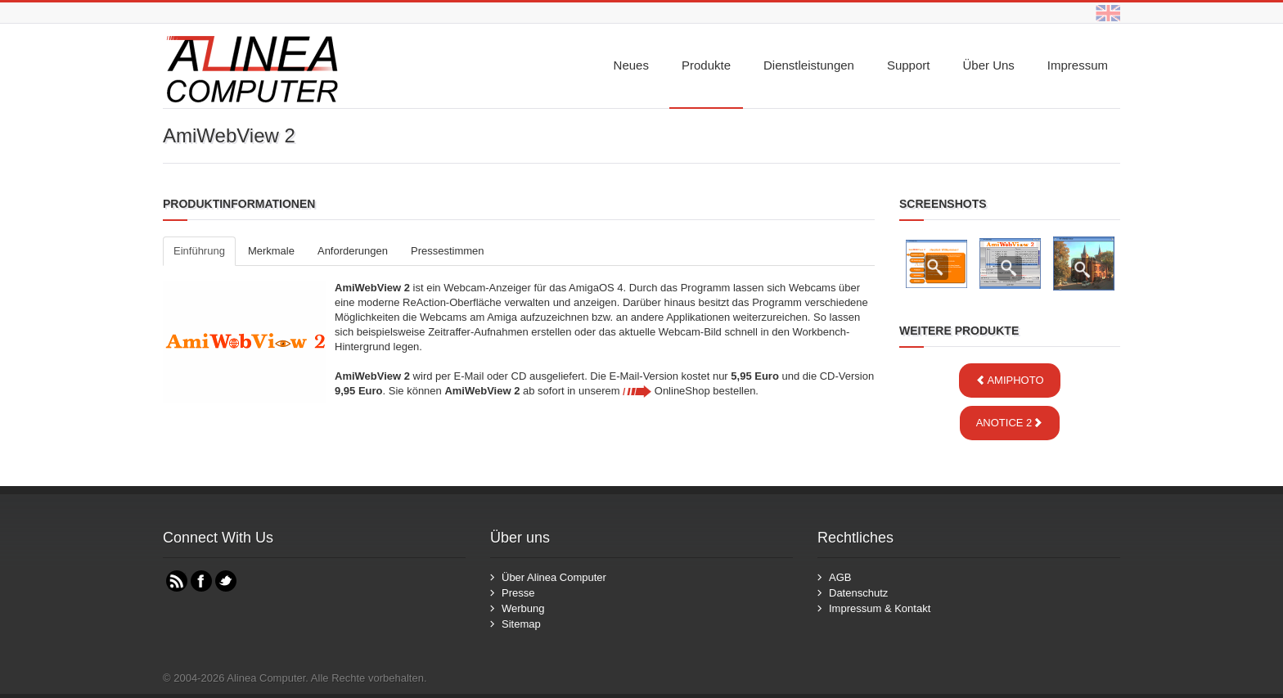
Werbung (523, 608)
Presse (518, 593)
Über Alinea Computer (554, 577)
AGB (840, 577)
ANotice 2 (1010, 423)
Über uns (988, 65)
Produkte (706, 65)
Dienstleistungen (808, 65)
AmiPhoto (1009, 380)
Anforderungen (352, 251)
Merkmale (271, 251)
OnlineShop (666, 391)
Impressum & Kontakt (879, 608)
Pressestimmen (447, 251)
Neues (631, 65)
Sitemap (521, 624)
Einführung (199, 251)
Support (908, 65)
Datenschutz (858, 593)
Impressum (1077, 65)
